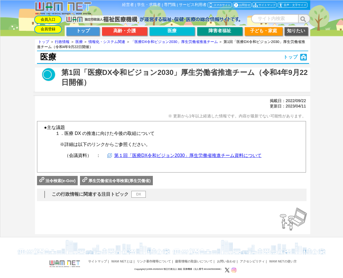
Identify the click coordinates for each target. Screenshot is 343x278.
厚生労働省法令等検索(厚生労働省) (116, 180)
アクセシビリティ (252, 261)
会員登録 (48, 29)
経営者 (128, 5)
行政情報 (62, 42)
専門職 (170, 5)
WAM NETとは (122, 261)
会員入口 (48, 19)
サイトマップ (97, 261)
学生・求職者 (149, 5)
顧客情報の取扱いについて (193, 261)
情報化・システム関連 (106, 42)
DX (138, 194)
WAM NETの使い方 (283, 261)
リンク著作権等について (154, 261)
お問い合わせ (226, 261)
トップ (43, 42)
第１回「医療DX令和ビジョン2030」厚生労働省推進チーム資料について (188, 155)
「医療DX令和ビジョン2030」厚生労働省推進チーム (174, 42)
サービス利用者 (193, 5)
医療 (79, 42)
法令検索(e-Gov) (57, 180)
